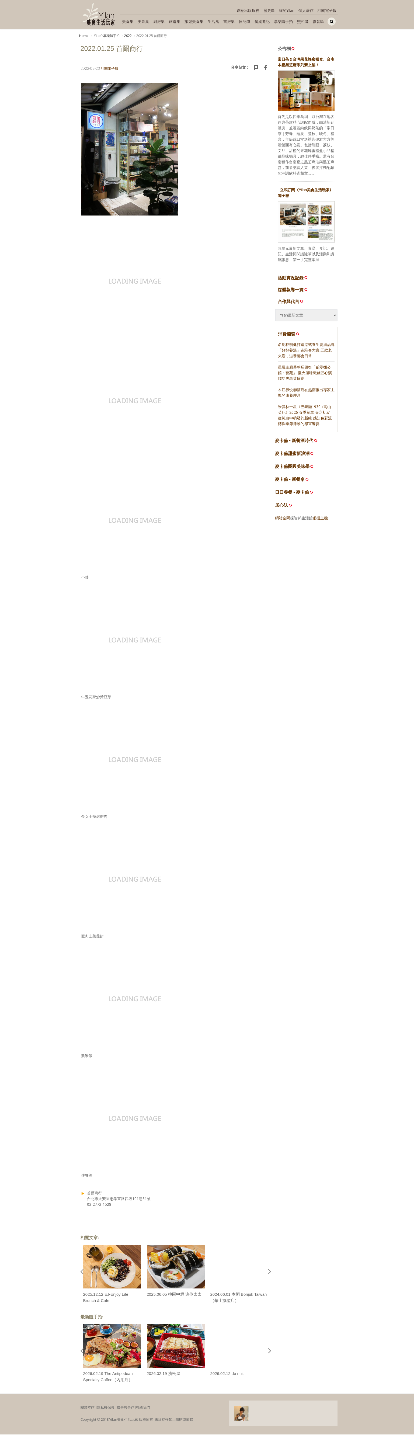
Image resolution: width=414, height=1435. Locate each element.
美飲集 (143, 21)
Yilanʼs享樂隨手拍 (106, 35)
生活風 (213, 21)
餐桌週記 (262, 21)
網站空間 (282, 518)
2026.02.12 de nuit (227, 1374)
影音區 (318, 21)
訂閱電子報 (327, 10)
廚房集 (159, 21)
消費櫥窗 (289, 335)
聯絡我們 (143, 1408)
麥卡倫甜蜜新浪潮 (292, 454)
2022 (128, 35)
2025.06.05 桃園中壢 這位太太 (174, 1295)
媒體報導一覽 (293, 290)
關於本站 (88, 1408)
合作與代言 (291, 302)
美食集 (127, 21)
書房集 (229, 21)
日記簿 (244, 21)
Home (84, 35)
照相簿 (302, 21)
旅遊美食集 (194, 21)
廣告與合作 (125, 1408)
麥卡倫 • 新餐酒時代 (294, 441)
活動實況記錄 (293, 278)
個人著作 (306, 10)
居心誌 (281, 506)
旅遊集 (174, 21)
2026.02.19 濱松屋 (163, 1374)
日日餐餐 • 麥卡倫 (292, 493)
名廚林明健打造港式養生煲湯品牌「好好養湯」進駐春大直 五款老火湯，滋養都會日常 (306, 351)
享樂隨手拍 (283, 21)
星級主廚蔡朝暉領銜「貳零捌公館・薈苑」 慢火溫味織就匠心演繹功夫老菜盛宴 (305, 373)
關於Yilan (286, 10)
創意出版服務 (248, 10)
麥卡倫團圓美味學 (292, 467)
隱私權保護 (105, 1408)
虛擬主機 (320, 518)
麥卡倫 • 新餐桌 (290, 480)
